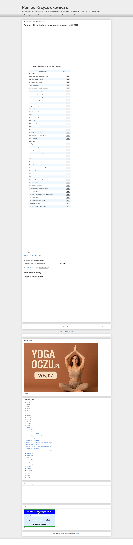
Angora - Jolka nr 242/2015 (33, 444)
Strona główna (29, 15)
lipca (28, 457)
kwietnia (29, 464)
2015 (26, 425)
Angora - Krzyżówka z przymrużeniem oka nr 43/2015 (39, 442)
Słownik (40, 15)
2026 (26, 402)
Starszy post (105, 327)
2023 (26, 408)
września (29, 453)
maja (28, 462)
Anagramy (51, 15)
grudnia (29, 427)
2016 (26, 423)
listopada (29, 429)
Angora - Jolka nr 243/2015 (33, 440)
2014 (26, 473)
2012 (26, 477)
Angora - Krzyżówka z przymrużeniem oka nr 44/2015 (39, 435)
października (30, 432)
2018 (26, 419)
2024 (26, 406)
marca (28, 466)
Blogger (77, 533)
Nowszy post (27, 327)
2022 (26, 410)
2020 (26, 415)
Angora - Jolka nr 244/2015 (33, 433)
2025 (26, 404)
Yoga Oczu (73, 15)
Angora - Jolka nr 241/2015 (33, 448)
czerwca (29, 459)
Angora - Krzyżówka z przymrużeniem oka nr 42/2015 (39, 446)
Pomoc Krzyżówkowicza (45, 7)
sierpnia (29, 455)
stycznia (29, 470)
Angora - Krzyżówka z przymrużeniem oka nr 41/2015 (39, 450)
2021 (26, 413)
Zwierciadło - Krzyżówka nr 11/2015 (35, 438)
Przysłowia (62, 15)
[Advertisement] (66, 43)
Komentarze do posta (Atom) (69, 331)
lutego (28, 468)
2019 (26, 417)
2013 (26, 475)
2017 (26, 421)
